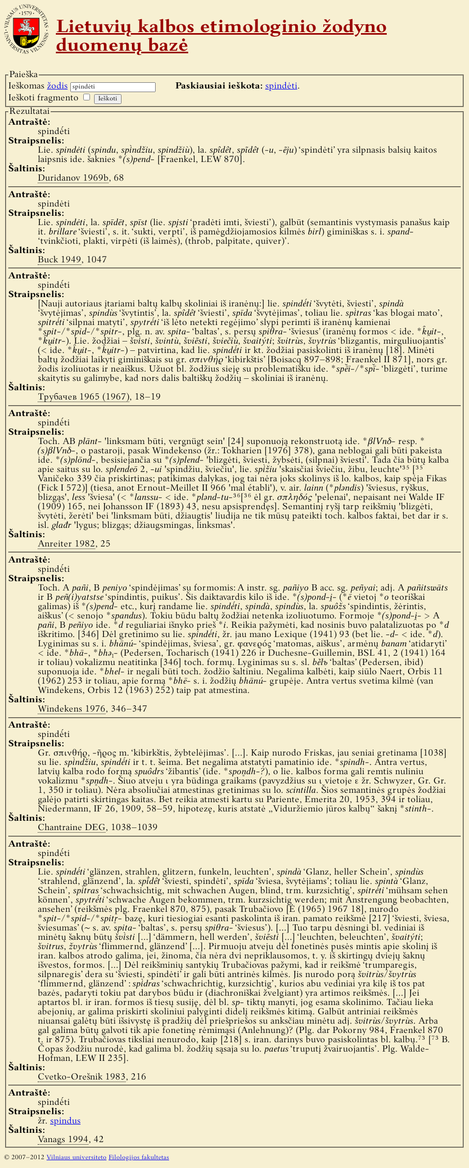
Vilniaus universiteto (77, 1158)
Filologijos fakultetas (139, 1158)
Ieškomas (38, 86)
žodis (57, 86)
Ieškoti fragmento (43, 98)
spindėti (281, 86)
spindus (65, 1121)
